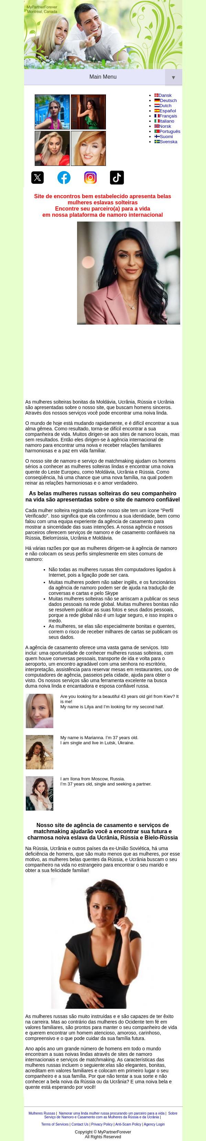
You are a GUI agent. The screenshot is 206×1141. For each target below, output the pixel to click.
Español (165, 110)
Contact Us (80, 1124)
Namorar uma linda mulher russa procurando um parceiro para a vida (111, 1113)
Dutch (162, 105)
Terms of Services (54, 1124)
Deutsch (165, 100)
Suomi (163, 136)
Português (167, 131)
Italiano (164, 121)
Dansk (163, 95)
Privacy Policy (101, 1124)
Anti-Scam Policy (128, 1124)
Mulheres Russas (42, 1113)
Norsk (162, 126)
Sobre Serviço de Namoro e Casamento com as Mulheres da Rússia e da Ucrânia (110, 1115)
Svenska (165, 141)
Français (165, 115)
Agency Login (154, 1124)
